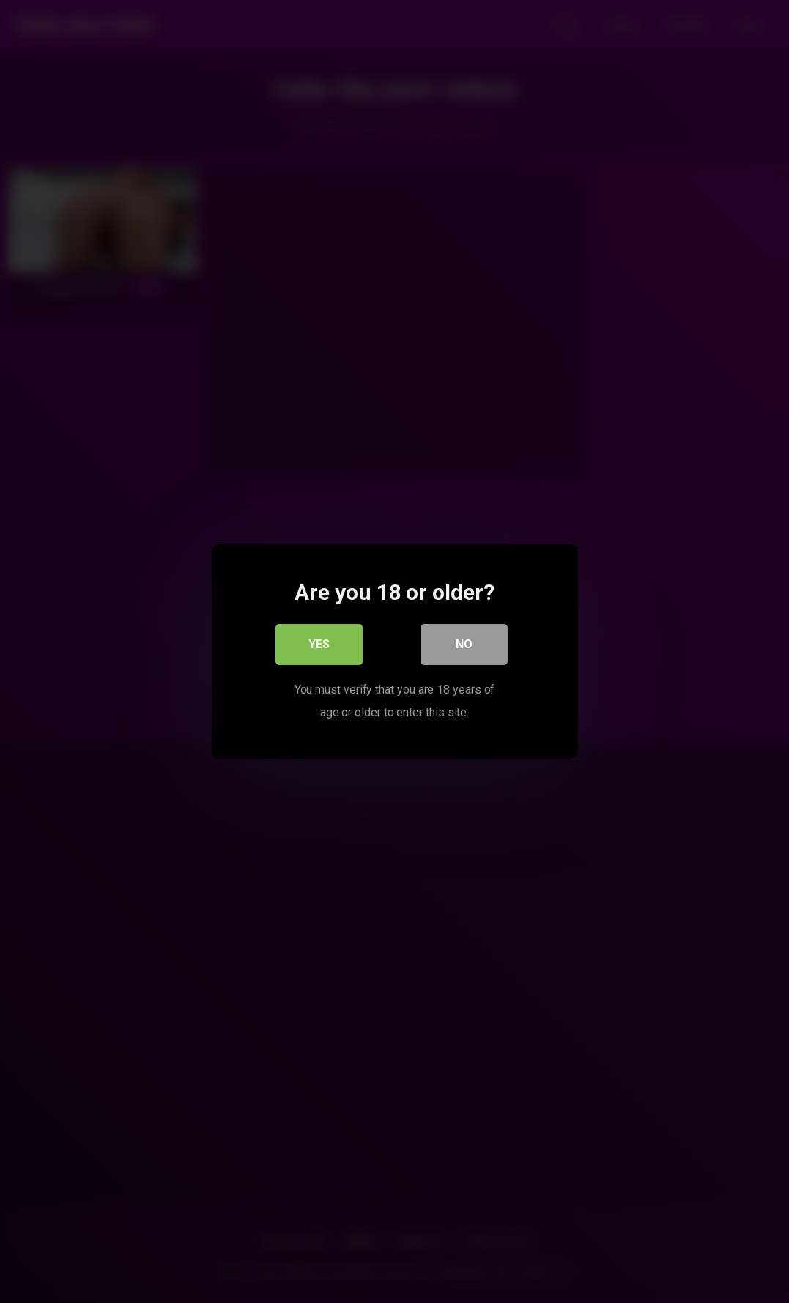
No (464, 644)
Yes (319, 644)
